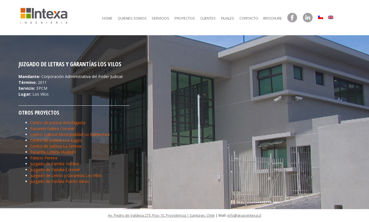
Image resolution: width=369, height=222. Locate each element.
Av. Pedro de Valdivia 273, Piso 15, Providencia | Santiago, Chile (161, 215)
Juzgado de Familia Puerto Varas (59, 181)
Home (107, 18)
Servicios (160, 18)
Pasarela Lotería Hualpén (53, 152)
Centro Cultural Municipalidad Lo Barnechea (70, 134)
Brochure (272, 18)
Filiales (227, 18)
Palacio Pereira (43, 157)
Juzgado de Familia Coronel (55, 169)
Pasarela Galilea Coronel (52, 128)
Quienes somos (132, 18)
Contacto (248, 18)
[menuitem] (320, 16)
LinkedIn (308, 18)
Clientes (208, 18)
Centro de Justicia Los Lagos (56, 140)
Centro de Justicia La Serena (55, 146)
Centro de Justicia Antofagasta (57, 122)
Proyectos (185, 18)
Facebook (292, 18)
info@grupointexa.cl (244, 215)
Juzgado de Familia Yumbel (54, 163)
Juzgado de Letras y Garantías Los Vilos (66, 175)
